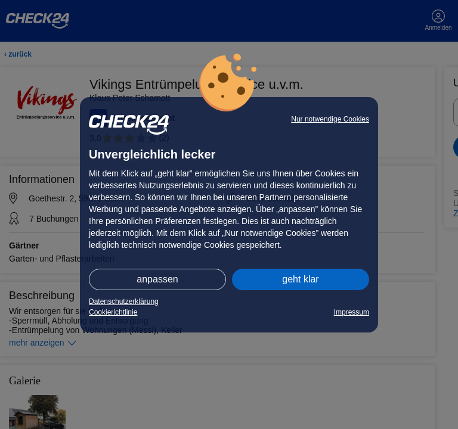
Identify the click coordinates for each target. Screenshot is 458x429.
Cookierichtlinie (113, 312)
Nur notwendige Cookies (330, 119)
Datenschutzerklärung (124, 301)
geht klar (300, 279)
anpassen (157, 279)
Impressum (351, 312)
